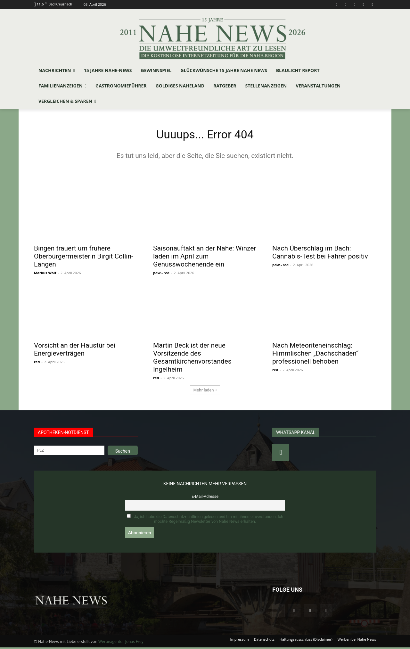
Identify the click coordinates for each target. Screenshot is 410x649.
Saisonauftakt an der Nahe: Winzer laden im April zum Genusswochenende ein (204, 258)
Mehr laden (205, 391)
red (37, 363)
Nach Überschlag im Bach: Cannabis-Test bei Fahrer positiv (320, 254)
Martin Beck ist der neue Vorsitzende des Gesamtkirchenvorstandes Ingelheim (192, 359)
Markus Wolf (45, 274)
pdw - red (161, 274)
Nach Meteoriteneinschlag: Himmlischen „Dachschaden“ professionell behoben (315, 355)
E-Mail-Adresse (205, 498)
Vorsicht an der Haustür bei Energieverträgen (74, 351)
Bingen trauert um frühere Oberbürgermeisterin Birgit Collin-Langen (83, 258)
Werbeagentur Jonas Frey (121, 643)
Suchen (122, 452)
